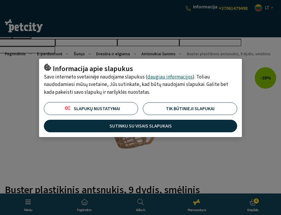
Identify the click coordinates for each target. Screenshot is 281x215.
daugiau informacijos (170, 77)
